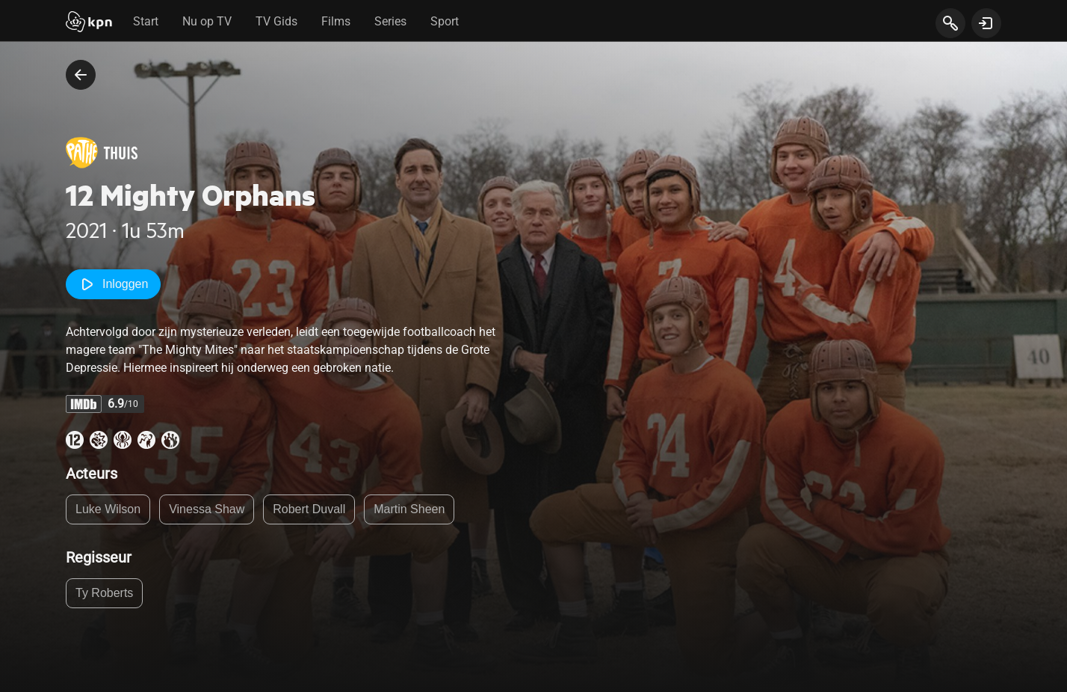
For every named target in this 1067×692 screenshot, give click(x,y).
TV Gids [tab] (276, 21)
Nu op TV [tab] (207, 21)
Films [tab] (335, 21)
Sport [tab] (444, 21)
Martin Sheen (409, 509)
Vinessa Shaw (206, 509)
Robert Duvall (309, 509)
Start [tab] (145, 21)
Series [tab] (390, 21)
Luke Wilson (107, 509)
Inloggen (113, 284)
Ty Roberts (104, 593)
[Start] (89, 23)
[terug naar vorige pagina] (81, 75)
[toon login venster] (986, 23)
